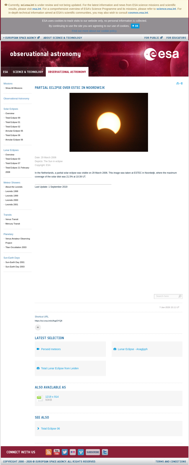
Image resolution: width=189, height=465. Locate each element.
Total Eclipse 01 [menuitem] (13, 122)
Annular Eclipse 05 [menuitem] (14, 131)
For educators (176, 38)
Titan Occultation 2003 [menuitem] (16, 247)
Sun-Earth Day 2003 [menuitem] (15, 266)
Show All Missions (14, 88)
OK (136, 26)
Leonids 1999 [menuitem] (12, 196)
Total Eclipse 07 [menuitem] (13, 163)
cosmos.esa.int (138, 12)
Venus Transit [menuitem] (12, 219)
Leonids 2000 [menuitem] (12, 200)
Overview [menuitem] (10, 113)
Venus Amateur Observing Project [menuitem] (18, 240)
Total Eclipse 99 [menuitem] (13, 118)
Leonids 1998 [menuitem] (12, 191)
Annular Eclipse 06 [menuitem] (14, 140)
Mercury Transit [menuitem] (13, 224)
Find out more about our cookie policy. (94, 30)
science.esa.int (166, 8)
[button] (38, 327)
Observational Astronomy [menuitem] (16, 98)
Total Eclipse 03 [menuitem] (13, 159)
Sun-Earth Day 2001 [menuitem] (15, 262)
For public (151, 38)
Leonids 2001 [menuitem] (12, 204)
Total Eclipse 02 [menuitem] (13, 126)
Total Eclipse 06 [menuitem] (13, 135)
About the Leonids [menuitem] (14, 187)
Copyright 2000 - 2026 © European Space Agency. (49, 461)
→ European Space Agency (19, 38)
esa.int (36, 8)
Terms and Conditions (170, 461)
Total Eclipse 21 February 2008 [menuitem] (17, 170)
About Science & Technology (62, 38)
